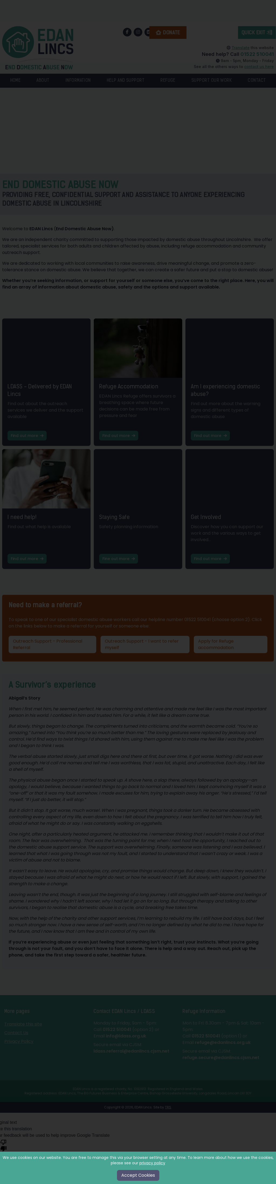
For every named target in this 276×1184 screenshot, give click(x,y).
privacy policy (152, 1163)
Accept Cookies (138, 1175)
